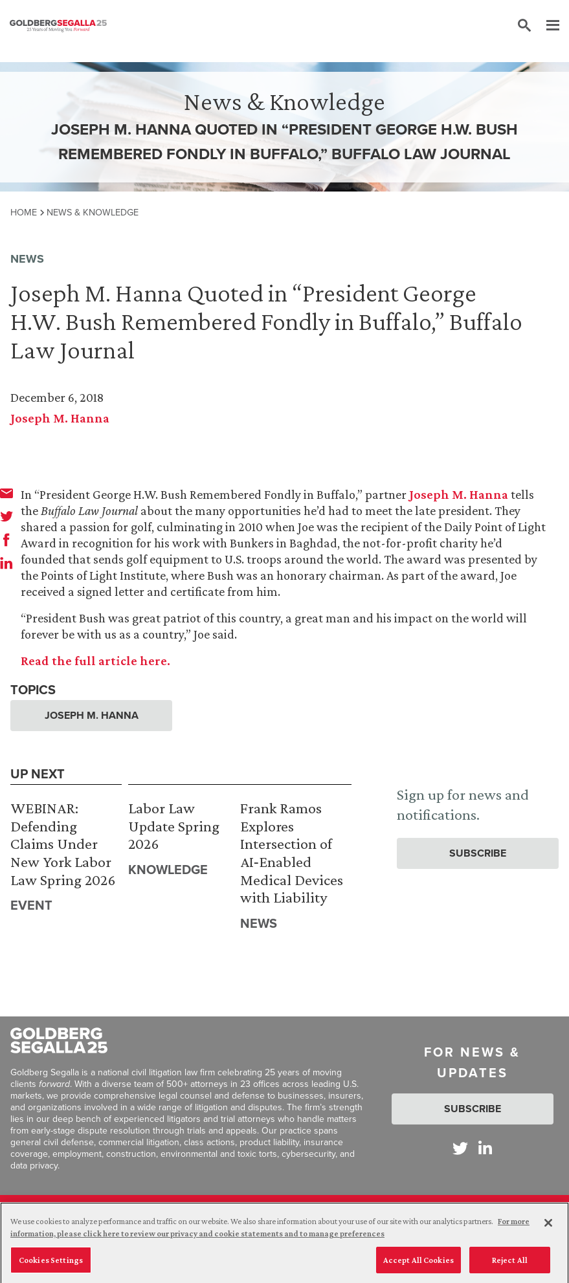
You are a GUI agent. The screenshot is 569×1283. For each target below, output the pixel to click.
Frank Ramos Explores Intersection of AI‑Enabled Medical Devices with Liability (291, 852)
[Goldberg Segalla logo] (58, 26)
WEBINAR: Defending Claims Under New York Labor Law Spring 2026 (62, 843)
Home (23, 212)
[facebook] (6, 539)
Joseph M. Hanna (59, 418)
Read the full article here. (95, 660)
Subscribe (477, 853)
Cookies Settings (51, 1263)
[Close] (548, 1226)
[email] (6, 493)
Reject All (510, 1263)
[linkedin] (6, 562)
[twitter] (6, 516)
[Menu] (546, 26)
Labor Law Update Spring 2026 (173, 825)
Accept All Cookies (418, 1263)
